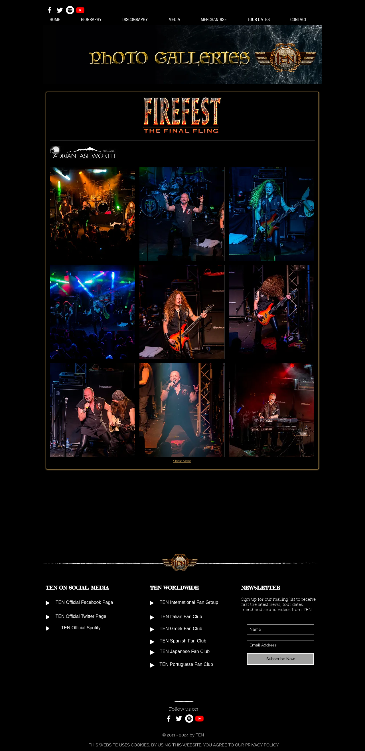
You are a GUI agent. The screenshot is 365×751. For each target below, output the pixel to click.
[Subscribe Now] (280, 659)
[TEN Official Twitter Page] (80, 617)
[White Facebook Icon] (49, 10)
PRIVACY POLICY (262, 745)
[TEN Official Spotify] (80, 628)
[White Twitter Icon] (60, 10)
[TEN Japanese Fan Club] (184, 652)
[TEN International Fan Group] (189, 603)
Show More (182, 461)
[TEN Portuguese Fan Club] (186, 665)
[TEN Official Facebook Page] (84, 603)
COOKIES (140, 745)
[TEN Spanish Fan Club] (183, 641)
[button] (92, 214)
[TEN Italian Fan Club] (181, 617)
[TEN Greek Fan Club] (181, 629)
